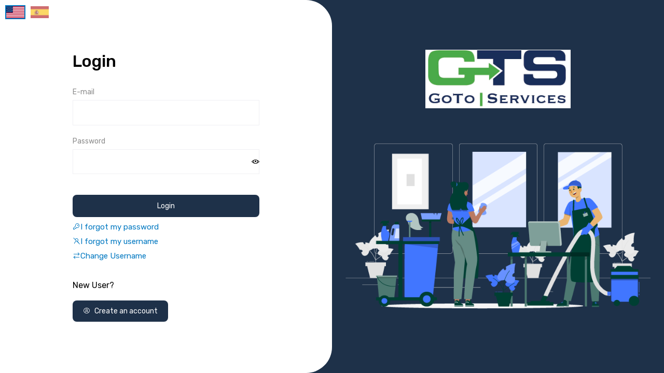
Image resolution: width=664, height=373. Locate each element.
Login (166, 206)
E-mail (83, 92)
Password (89, 141)
